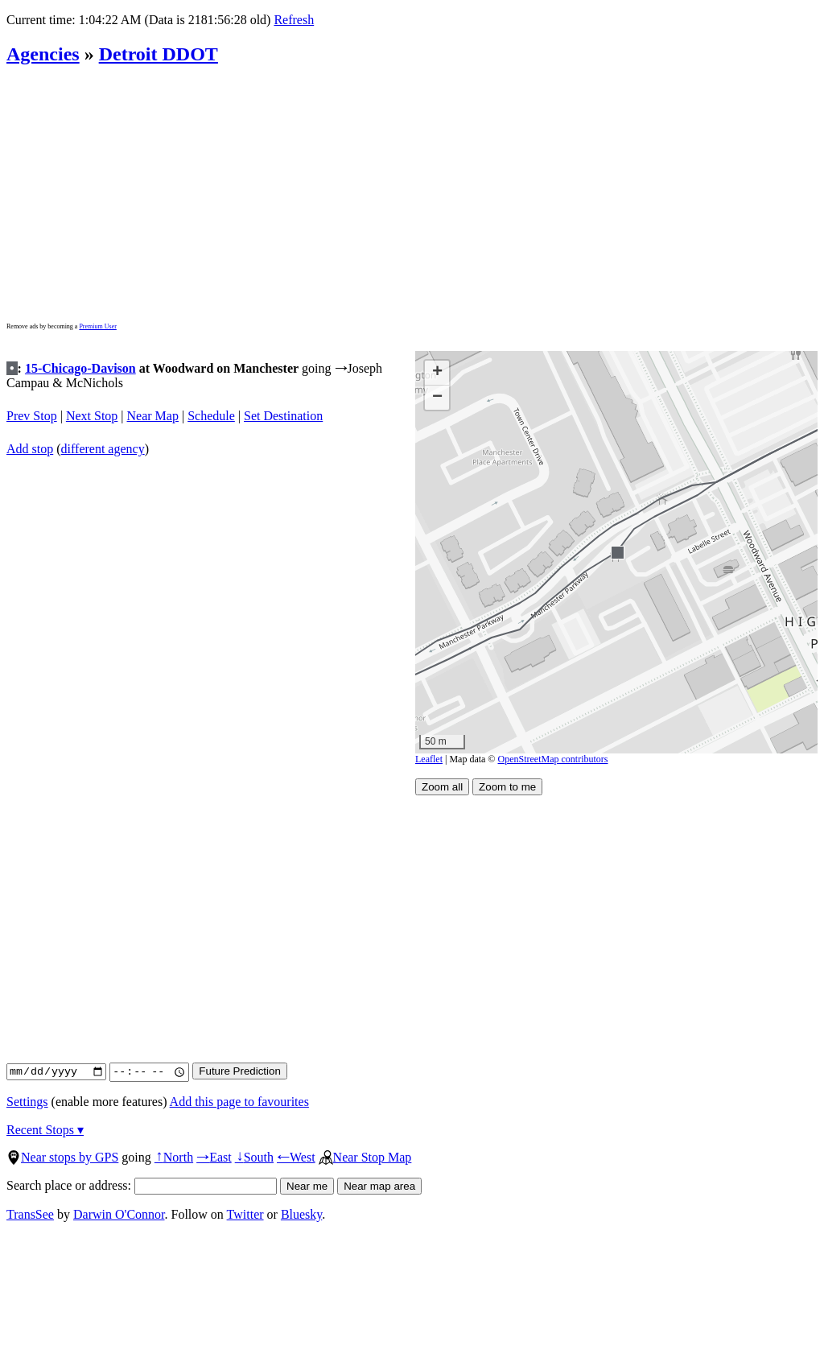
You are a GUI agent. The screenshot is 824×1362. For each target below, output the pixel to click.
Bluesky (301, 1214)
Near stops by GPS (62, 1157)
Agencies (43, 53)
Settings (27, 1101)
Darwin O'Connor (119, 1214)
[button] (617, 552)
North (173, 1157)
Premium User (97, 326)
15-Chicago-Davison (80, 368)
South (254, 1157)
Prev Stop (31, 416)
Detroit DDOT (158, 53)
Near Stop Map (365, 1157)
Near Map (153, 416)
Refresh (294, 20)
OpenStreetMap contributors (553, 759)
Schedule (211, 416)
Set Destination (283, 416)
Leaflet (429, 759)
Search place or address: (141, 1185)
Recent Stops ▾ (45, 1130)
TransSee (30, 1214)
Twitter (245, 1214)
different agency (103, 449)
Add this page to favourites (239, 1101)
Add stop (29, 449)
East (214, 1157)
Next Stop (91, 416)
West (296, 1157)
